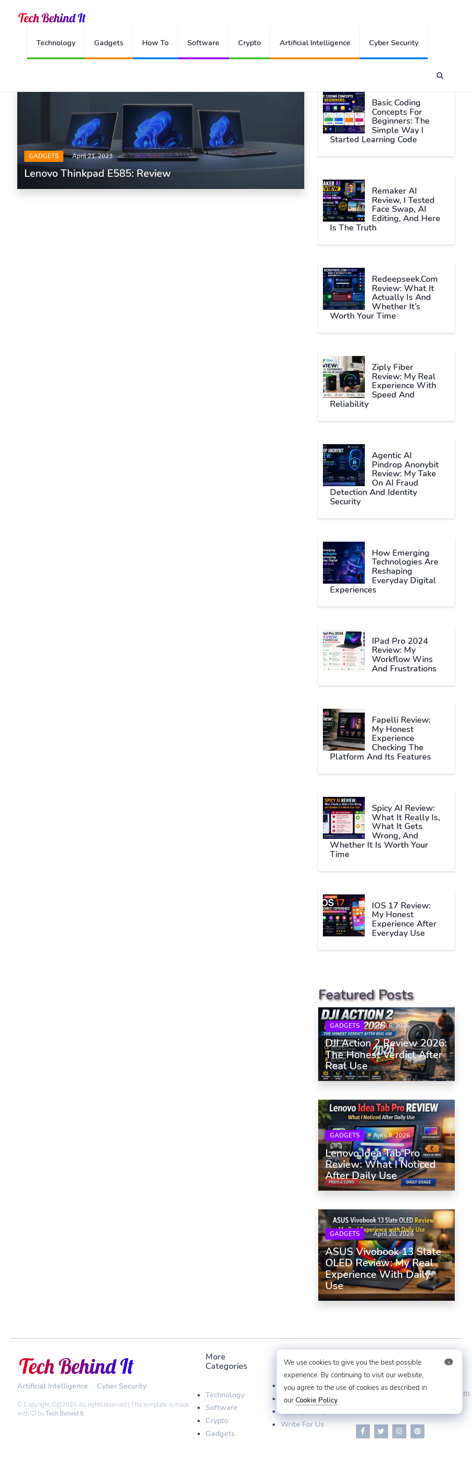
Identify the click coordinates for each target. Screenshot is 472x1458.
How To (155, 43)
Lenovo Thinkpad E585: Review (97, 174)
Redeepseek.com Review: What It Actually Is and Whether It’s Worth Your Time (384, 297)
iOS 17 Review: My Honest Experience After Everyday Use (404, 919)
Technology (55, 43)
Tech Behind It (65, 1413)
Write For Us (302, 1424)
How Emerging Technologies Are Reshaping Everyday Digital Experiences (384, 571)
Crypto (249, 43)
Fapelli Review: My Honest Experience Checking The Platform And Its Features (380, 738)
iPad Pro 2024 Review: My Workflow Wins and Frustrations (404, 654)
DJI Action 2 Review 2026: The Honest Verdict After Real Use (386, 1054)
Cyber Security (393, 43)
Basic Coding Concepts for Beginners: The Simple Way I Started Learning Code (380, 121)
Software (203, 43)
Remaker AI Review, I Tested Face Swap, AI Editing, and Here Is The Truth (385, 209)
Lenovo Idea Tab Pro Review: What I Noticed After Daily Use (380, 1164)
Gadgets (108, 43)
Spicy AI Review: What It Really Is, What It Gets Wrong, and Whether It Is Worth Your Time (385, 831)
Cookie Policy (316, 1400)
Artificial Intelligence (315, 43)
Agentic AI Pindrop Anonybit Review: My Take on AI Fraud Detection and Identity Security (384, 478)
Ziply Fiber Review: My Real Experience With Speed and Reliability (383, 386)
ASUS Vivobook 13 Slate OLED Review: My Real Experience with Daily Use (383, 1269)
